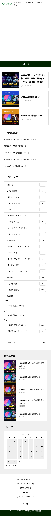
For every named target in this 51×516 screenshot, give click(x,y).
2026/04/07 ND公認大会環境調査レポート (20, 139)
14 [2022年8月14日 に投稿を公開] (42, 446)
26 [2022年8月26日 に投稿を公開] (31, 456)
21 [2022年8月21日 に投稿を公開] (42, 451)
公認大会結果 (9, 74)
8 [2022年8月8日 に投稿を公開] (9, 446)
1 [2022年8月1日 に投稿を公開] (9, 441)
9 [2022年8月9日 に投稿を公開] (14, 446)
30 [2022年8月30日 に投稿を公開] (14, 462)
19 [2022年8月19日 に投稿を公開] (31, 451)
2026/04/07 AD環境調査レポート (16, 146)
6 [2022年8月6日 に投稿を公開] (36, 441)
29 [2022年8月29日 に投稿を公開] (9, 462)
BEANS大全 (25, 492)
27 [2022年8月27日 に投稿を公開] (36, 456)
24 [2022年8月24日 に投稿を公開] (20, 456)
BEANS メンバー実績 (25, 484)
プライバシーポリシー (25, 497)
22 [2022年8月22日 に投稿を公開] (9, 456)
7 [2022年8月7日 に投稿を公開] (41, 441)
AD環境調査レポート (10, 93)
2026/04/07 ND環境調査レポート (16, 153)
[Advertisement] (25, 34)
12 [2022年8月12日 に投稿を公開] (31, 446)
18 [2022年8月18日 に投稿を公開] (25, 451)
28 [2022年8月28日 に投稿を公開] (42, 456)
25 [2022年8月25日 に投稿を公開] (25, 456)
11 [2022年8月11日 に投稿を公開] (25, 446)
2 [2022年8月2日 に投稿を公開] (14, 441)
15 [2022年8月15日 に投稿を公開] (9, 451)
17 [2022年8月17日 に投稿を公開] (20, 451)
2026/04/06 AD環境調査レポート (16, 166)
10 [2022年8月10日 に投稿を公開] (20, 446)
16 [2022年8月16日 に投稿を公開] (14, 451)
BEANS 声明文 (25, 488)
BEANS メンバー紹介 (25, 479)
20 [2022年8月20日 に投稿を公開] (36, 451)
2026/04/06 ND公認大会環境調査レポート (20, 159)
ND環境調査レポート (10, 111)
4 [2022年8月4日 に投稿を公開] (25, 441)
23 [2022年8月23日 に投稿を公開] (14, 456)
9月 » (14, 465)
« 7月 (8, 465)
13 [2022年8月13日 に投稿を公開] (36, 446)
